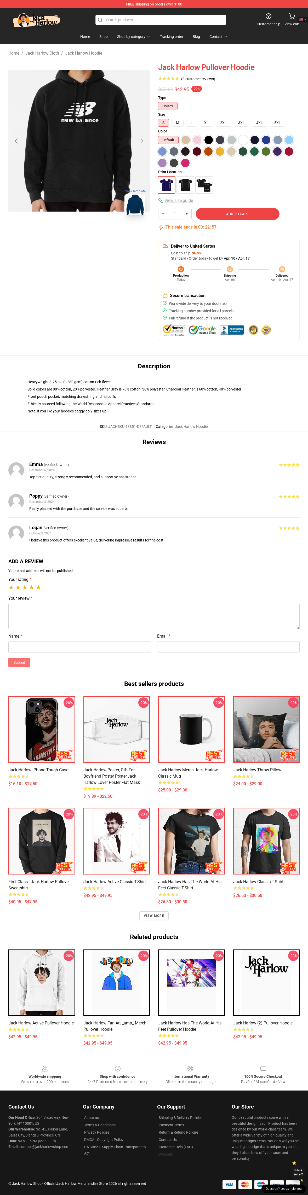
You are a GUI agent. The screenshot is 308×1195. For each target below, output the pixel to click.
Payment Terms (171, 1125)
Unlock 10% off (298, 1172)
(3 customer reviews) (198, 79)
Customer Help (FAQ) (176, 1147)
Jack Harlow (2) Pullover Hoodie (263, 1023)
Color (162, 131)
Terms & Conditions (100, 1125)
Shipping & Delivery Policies (180, 1118)
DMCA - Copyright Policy (103, 1140)
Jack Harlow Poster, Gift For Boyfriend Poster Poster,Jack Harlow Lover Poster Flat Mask (111, 776)
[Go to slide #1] (52, 230)
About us (91, 1118)
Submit (19, 662)
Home (13, 53)
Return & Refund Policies (178, 1132)
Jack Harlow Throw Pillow (257, 769)
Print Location (170, 172)
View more (154, 916)
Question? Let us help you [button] (284, 1189)
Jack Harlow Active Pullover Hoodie (41, 1023)
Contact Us (168, 1140)
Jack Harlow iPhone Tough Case (38, 769)
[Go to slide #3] (106, 230)
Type (162, 98)
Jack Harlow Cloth (42, 53)
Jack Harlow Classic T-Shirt (258, 881)
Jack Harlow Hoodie (83, 53)
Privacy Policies (96, 1132)
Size (161, 114)
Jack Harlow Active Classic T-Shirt (114, 881)
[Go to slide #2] (79, 230)
